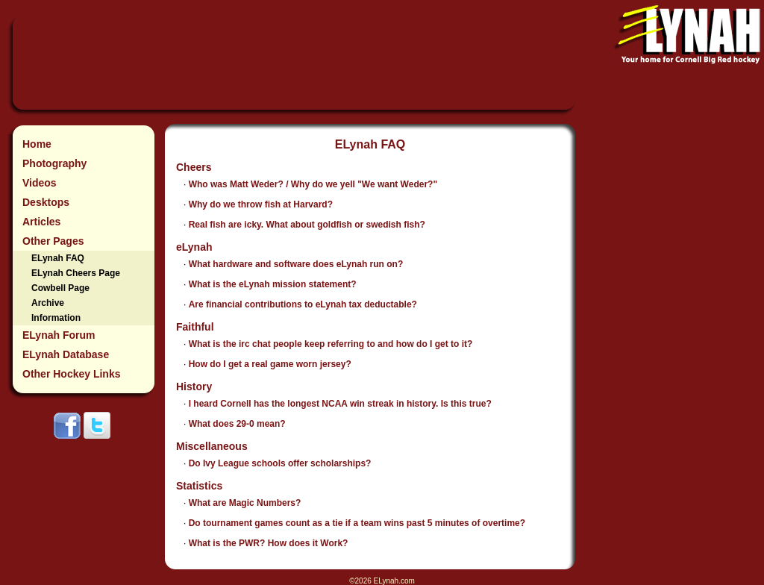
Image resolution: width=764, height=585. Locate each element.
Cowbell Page (60, 288)
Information (56, 318)
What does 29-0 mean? (237, 424)
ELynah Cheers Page (75, 273)
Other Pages (53, 241)
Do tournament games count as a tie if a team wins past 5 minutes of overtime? (357, 523)
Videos (39, 183)
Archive (47, 303)
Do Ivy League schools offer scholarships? (280, 463)
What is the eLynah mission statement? (273, 284)
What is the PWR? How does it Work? (268, 543)
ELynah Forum (59, 335)
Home (36, 144)
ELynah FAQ (57, 258)
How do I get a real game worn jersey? (270, 364)
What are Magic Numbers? (245, 503)
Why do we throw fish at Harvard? (261, 204)
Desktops (45, 202)
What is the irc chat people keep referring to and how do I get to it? (331, 344)
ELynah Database (65, 354)
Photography (54, 163)
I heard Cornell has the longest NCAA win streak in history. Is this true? (340, 403)
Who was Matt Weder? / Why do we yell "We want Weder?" (313, 184)
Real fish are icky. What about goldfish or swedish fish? (307, 224)
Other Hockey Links (71, 374)
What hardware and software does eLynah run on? (296, 264)
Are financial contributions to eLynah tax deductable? (303, 304)
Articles (41, 222)
